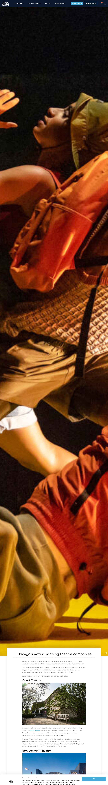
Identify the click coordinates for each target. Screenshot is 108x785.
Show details (26, 781)
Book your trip (91, 3)
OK (94, 769)
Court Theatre (35, 730)
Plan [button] (47, 3)
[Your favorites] (101, 3)
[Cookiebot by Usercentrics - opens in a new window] (11, 781)
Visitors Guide (77, 3)
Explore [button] (18, 3)
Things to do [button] (34, 3)
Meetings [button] (59, 3)
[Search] (105, 3)
